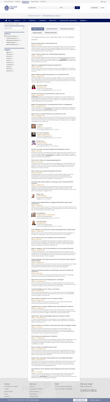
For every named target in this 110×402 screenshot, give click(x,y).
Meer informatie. (34, 400)
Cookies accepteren (80, 400)
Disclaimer (7, 396)
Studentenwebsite (14, 38)
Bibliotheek (43, 1)
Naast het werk (34, 396)
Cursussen (14, 54)
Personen (14, 69)
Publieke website (14, 36)
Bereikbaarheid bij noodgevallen (63, 386)
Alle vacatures (33, 394)
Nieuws (14, 60)
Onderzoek (52, 20)
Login (104, 1)
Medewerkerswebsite (9, 24)
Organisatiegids (34, 1)
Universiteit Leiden (8, 1)
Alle (61, 7)
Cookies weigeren (96, 400)
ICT (24, 20)
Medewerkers (25, 1)
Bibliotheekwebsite (14, 44)
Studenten (17, 1)
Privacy (6, 394)
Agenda (14, 52)
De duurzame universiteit (36, 389)
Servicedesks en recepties (11, 386)
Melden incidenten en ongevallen (63, 389)
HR (9, 20)
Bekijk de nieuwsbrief (86, 386)
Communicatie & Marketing (67, 20)
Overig (14, 67)
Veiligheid (83, 20)
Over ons (32, 386)
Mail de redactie (8, 391)
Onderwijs (42, 20)
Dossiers (14, 56)
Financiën (17, 20)
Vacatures (14, 71)
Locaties (14, 58)
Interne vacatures (34, 391)
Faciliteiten (32, 20)
